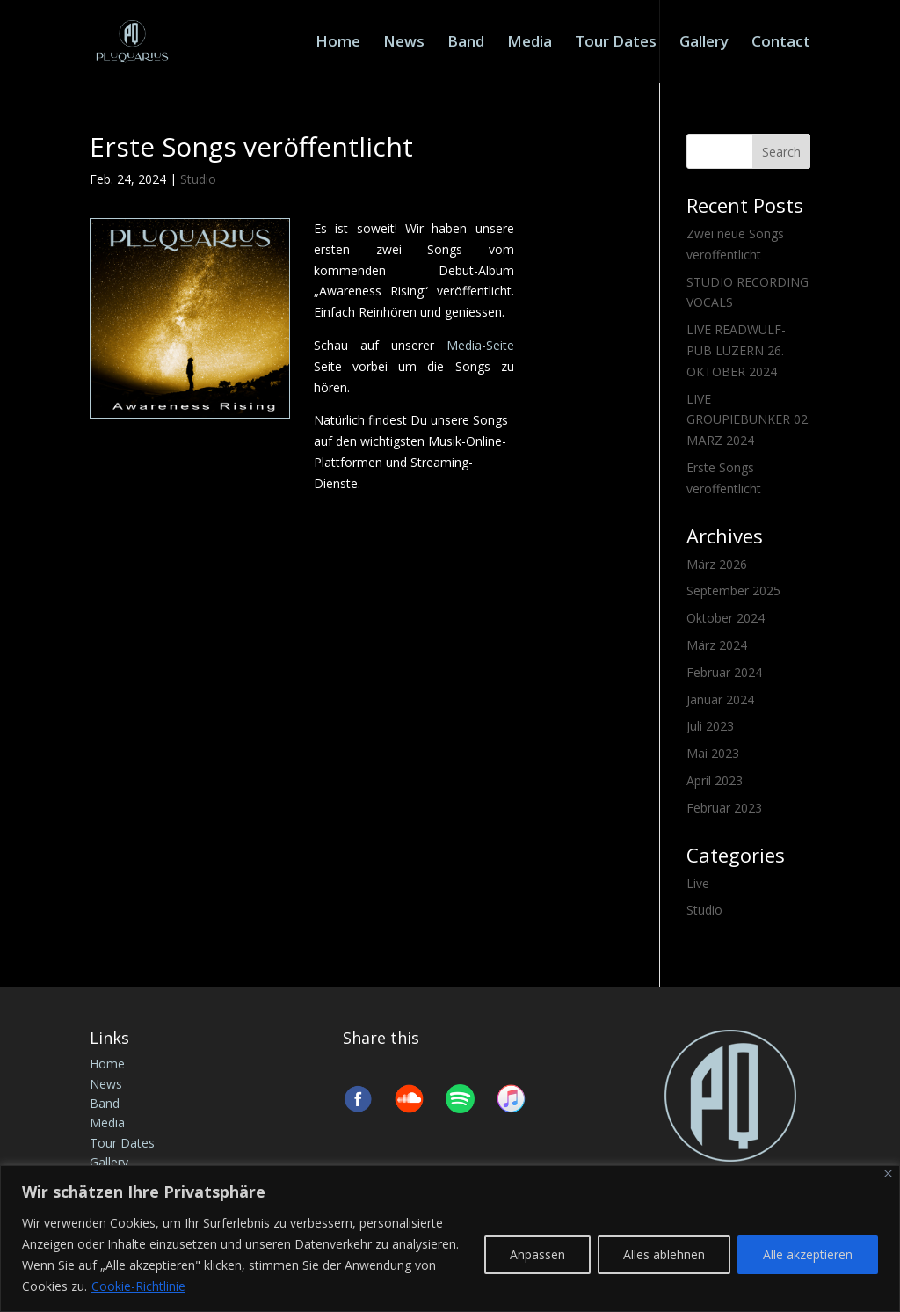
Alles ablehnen (664, 1254)
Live (697, 883)
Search (781, 151)
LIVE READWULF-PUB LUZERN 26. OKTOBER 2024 (736, 350)
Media (529, 43)
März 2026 (716, 564)
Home (338, 43)
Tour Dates (616, 43)
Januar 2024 (720, 699)
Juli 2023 (710, 726)
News (404, 43)
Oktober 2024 (725, 617)
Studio (198, 179)
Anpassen (537, 1254)
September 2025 (733, 590)
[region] (450, 1238)
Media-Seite (480, 345)
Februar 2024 (724, 672)
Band (465, 43)
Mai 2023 (712, 753)
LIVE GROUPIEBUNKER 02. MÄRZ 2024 (748, 419)
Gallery (704, 43)
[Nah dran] (888, 1173)
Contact (780, 43)
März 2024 (716, 645)
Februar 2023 (724, 807)
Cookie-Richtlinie (138, 1286)
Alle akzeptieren (808, 1254)
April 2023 (714, 780)
